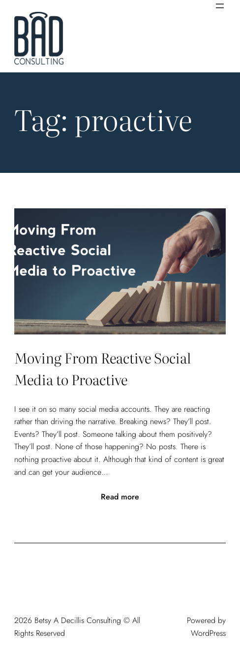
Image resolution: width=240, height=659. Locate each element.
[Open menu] (220, 6)
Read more (120, 497)
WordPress (208, 633)
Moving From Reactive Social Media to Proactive (102, 368)
